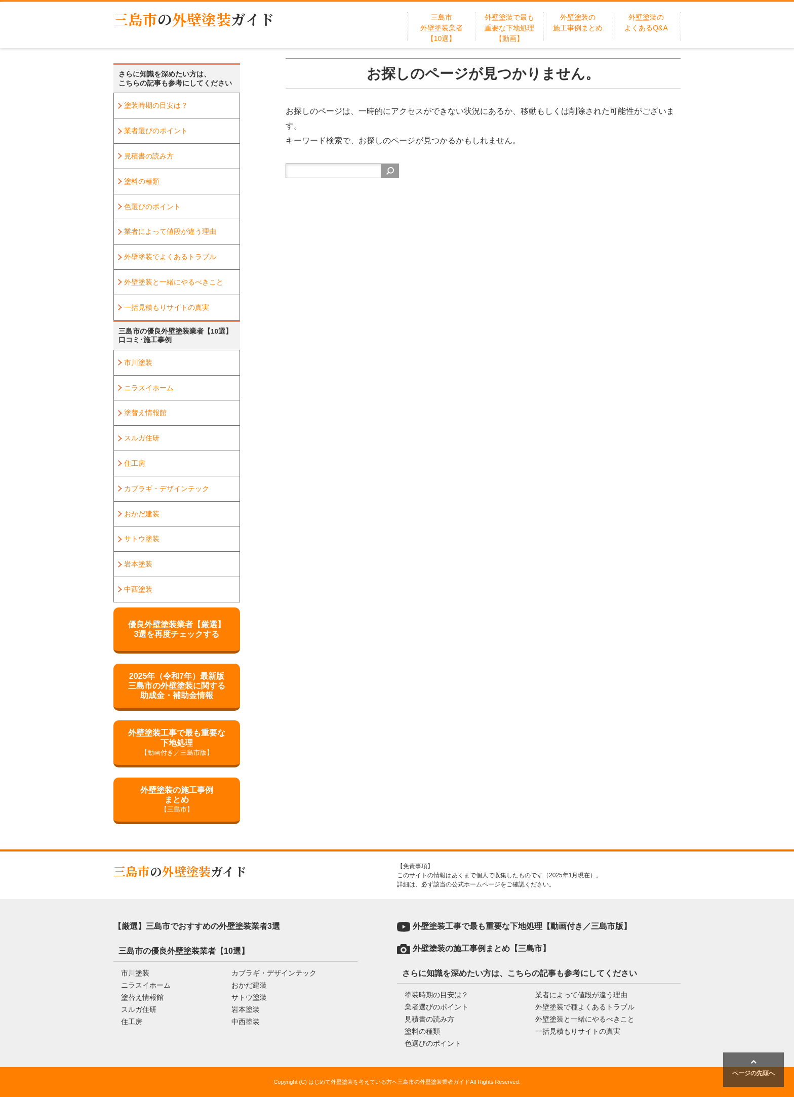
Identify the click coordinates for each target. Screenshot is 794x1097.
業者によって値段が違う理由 (170, 231)
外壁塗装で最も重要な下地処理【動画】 (509, 28)
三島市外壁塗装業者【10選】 (441, 28)
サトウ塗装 (142, 539)
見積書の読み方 (149, 156)
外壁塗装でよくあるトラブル (170, 257)
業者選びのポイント (156, 131)
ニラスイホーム (149, 388)
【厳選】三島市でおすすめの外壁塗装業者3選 (196, 926)
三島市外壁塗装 (193, 19)
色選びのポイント (152, 206)
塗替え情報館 (145, 413)
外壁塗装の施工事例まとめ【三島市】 (481, 948)
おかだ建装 (142, 514)
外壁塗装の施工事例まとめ (176, 800)
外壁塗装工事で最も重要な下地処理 (176, 742)
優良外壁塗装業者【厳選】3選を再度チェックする (176, 629)
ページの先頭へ (753, 1068)
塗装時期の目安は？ (156, 105)
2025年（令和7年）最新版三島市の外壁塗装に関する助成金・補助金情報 (176, 686)
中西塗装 (138, 589)
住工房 (134, 463)
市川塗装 (138, 362)
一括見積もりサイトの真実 (166, 307)
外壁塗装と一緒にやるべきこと (173, 282)
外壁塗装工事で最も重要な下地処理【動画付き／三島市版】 (522, 926)
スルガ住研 (142, 438)
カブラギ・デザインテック (166, 488)
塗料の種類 (142, 181)
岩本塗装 (138, 564)
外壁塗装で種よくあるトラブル (584, 1007)
